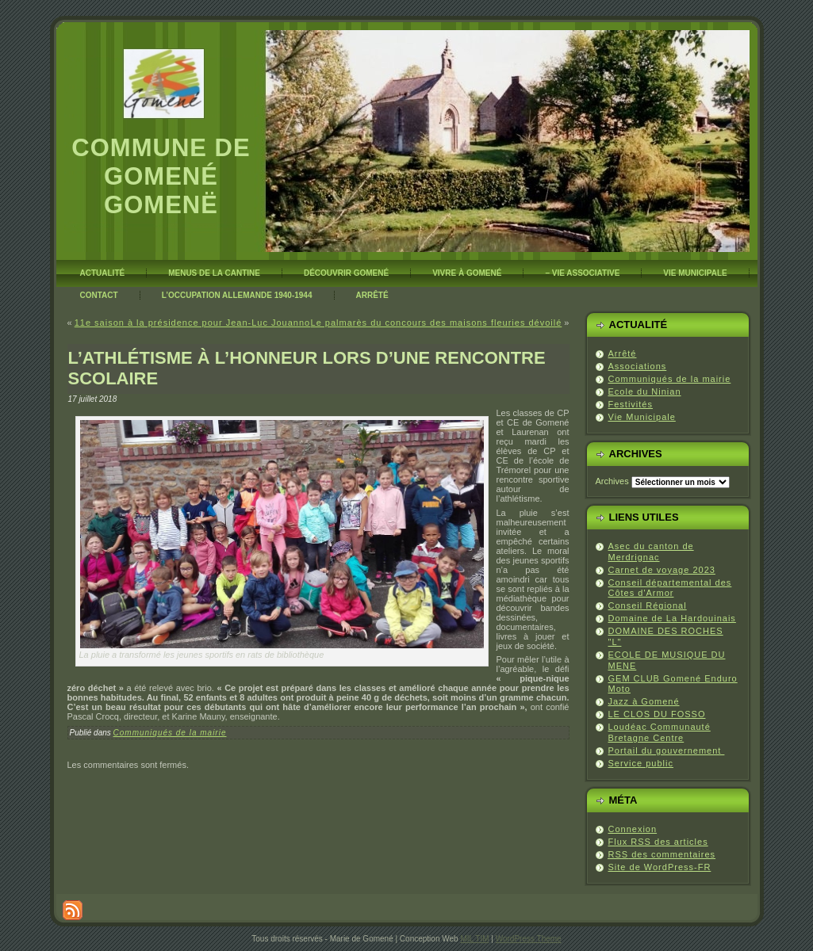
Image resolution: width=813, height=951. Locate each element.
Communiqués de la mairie (170, 732)
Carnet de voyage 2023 (661, 570)
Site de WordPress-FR (659, 867)
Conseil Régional (647, 605)
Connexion (633, 829)
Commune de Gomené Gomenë (160, 176)
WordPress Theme (529, 938)
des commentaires (662, 854)
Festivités (630, 404)
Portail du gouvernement (666, 750)
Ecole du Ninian (644, 391)
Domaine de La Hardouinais (672, 618)
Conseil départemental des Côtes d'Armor (670, 588)
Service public (640, 763)
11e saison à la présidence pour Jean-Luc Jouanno (193, 322)
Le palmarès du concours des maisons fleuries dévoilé (436, 322)
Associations (637, 366)
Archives (612, 481)
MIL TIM (474, 938)
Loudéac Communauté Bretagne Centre (659, 732)
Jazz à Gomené (644, 701)
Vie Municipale (642, 417)
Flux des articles (658, 841)
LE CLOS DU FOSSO (657, 714)
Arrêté (622, 353)
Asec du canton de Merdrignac (651, 551)
